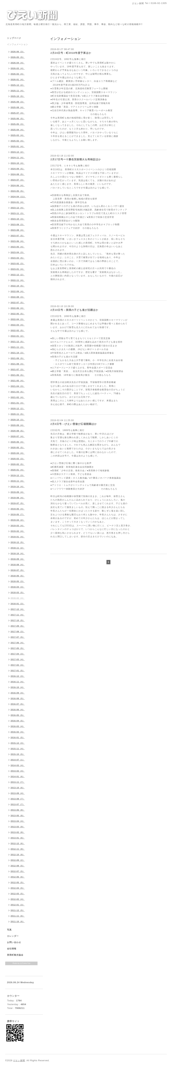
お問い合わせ (14, 942)
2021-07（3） (18, 369)
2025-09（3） (18, 102)
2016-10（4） (18, 687)
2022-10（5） (18, 286)
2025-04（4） (18, 130)
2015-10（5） (18, 754)
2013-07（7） (18, 804)
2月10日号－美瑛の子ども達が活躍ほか (74, 309)
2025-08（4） (18, 107)
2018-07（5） (18, 570)
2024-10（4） (18, 163)
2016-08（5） (18, 698)
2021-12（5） (18, 341)
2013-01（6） (18, 838)
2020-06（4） (18, 442)
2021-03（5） (18, 392)
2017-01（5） (18, 670)
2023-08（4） (18, 230)
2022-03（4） (18, 325)
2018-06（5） (18, 576)
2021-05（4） (18, 381)
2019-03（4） (18, 526)
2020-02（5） (18, 464)
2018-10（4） (18, 553)
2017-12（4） (18, 609)
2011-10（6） (18, 921)
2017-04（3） (18, 654)
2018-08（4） (18, 565)
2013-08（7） (18, 799)
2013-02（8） (18, 832)
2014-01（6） (18, 776)
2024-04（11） (18, 197)
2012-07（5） (18, 871)
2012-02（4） (18, 899)
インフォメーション (17, 44)
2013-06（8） (18, 810)
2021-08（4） (18, 364)
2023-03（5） (18, 258)
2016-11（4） (18, 682)
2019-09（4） (18, 492)
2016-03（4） (18, 726)
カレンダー (13, 936)
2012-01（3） (18, 905)
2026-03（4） (18, 68)
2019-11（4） (18, 481)
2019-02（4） (18, 531)
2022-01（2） (18, 336)
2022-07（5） (18, 302)
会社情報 (11, 948)
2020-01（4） (18, 470)
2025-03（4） (18, 135)
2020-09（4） (18, 425)
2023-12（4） (18, 208)
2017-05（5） (18, 648)
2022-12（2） (18, 275)
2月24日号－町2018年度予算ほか (70, 52)
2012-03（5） (18, 894)
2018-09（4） (18, 559)
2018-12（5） (18, 542)
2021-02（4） (18, 397)
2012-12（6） (18, 843)
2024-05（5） (18, 191)
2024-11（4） (18, 157)
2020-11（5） (18, 414)
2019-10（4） (18, 486)
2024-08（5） (18, 174)
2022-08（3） (18, 297)
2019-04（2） (18, 520)
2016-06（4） (18, 710)
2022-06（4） (18, 308)
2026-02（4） (18, 74)
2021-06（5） (18, 375)
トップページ (14, 38)
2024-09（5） (18, 169)
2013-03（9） (18, 827)
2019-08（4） (18, 498)
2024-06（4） (18, 185)
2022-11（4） (18, 280)
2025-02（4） (18, 141)
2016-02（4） (18, 732)
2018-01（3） (18, 604)
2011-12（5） (18, 910)
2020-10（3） (18, 420)
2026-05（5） (18, 57)
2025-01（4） (18, 146)
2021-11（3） (18, 347)
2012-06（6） (18, 877)
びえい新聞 (19, 1060)
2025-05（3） (18, 124)
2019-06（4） (18, 509)
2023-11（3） (18, 213)
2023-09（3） (18, 224)
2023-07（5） (18, 236)
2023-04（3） (18, 252)
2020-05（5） (18, 447)
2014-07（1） (18, 760)
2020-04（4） (18, 453)
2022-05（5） (18, 314)
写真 (9, 929)
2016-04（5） (18, 721)
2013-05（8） (18, 815)
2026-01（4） (18, 79)
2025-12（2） (18, 85)
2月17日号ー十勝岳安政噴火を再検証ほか (75, 159)
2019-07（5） (18, 503)
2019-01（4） (18, 537)
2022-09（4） (18, 291)
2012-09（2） (18, 860)
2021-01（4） (18, 403)
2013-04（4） (18, 821)
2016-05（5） (18, 715)
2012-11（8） (18, 849)
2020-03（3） (18, 459)
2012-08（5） (18, 866)
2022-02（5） (18, 330)
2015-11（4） (18, 749)
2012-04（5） (18, 888)
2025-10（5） (18, 96)
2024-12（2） (18, 152)
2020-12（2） (18, 408)
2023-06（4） (18, 241)
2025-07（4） (18, 113)
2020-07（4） (18, 436)
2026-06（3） (18, 52)
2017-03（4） (18, 659)
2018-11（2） (18, 548)
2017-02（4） (18, 665)
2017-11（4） (18, 615)
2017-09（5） (18, 626)
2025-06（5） (18, 118)
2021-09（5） (18, 358)
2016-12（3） (18, 676)
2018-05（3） (18, 581)
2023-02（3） (18, 263)
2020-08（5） (18, 431)
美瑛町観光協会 (15, 955)
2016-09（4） (18, 693)
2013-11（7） (18, 782)
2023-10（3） (18, 219)
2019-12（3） (18, 475)
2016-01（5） (18, 737)
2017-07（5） (18, 637)
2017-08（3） (18, 631)
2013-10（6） (18, 788)
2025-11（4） (18, 91)
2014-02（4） (18, 771)
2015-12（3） (18, 743)
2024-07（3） (18, 180)
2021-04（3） (18, 386)
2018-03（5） (18, 592)
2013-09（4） (18, 793)
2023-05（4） (18, 247)
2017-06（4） (18, 643)
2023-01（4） (18, 269)
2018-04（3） (18, 587)
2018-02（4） (18, 598)
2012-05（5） (18, 882)
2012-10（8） (18, 854)
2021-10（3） (18, 353)
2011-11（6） (18, 916)
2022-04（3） (18, 319)
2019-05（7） (18, 514)
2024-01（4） (18, 202)
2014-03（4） (18, 765)
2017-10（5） (18, 620)
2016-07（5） (18, 704)
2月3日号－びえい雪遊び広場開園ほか (73, 424)
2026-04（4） (18, 63)
